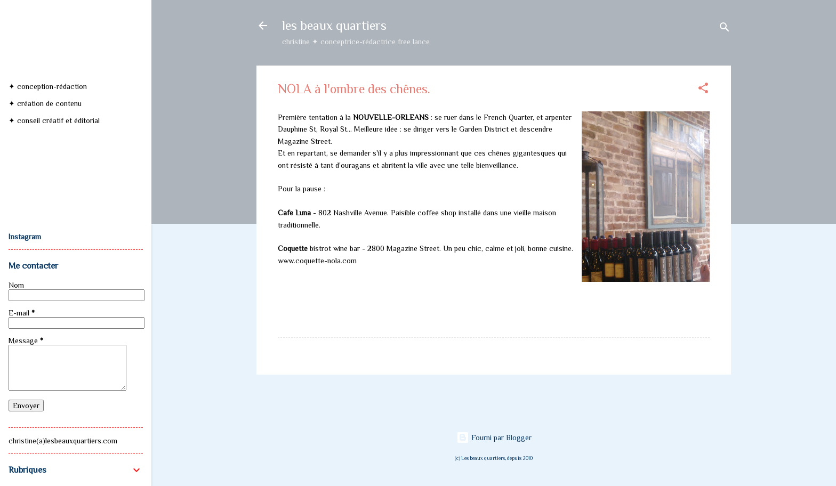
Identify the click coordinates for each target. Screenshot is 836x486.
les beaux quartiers (334, 25)
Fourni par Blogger (494, 437)
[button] (703, 90)
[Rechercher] (724, 29)
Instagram (25, 236)
